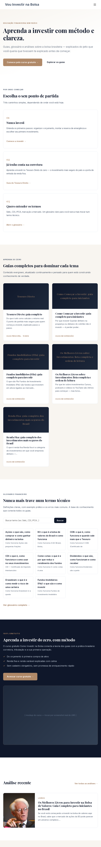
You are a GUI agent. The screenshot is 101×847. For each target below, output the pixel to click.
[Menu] (95, 4)
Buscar (60, 520)
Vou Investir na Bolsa (22, 4)
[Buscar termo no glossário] (28, 520)
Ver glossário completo (15, 605)
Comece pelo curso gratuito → (23, 62)
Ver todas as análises (85, 783)
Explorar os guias (56, 62)
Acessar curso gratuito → (20, 676)
